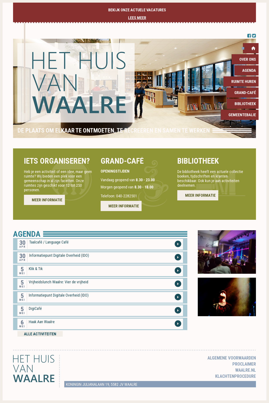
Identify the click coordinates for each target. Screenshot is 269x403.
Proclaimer (244, 364)
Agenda (249, 70)
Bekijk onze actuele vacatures (137, 14)
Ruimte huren (243, 81)
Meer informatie (47, 200)
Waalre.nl (245, 370)
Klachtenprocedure (235, 376)
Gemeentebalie (242, 115)
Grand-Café (245, 92)
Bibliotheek (245, 103)
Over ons (247, 59)
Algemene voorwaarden (232, 358)
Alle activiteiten (40, 334)
